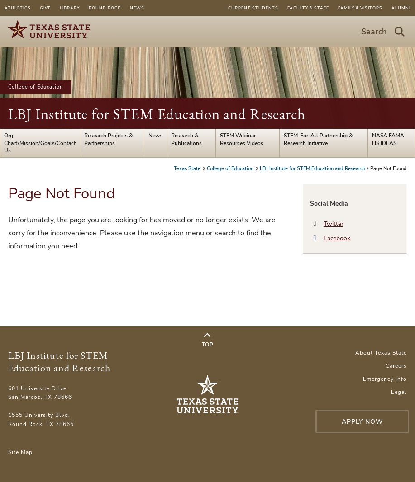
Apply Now (362, 421)
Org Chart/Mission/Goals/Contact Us (40, 143)
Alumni (400, 8)
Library (70, 8)
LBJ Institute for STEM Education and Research (156, 114)
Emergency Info (385, 379)
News (137, 8)
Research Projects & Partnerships (108, 139)
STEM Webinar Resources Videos (241, 139)
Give (45, 8)
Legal (399, 392)
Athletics (18, 8)
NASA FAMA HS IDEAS (388, 139)
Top (208, 340)
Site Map (20, 452)
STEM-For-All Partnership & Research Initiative (318, 139)
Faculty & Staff (308, 8)
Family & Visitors (360, 8)
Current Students (253, 8)
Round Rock (105, 8)
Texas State (188, 168)
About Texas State (381, 352)
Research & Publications (186, 139)
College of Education (35, 87)
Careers (396, 366)
